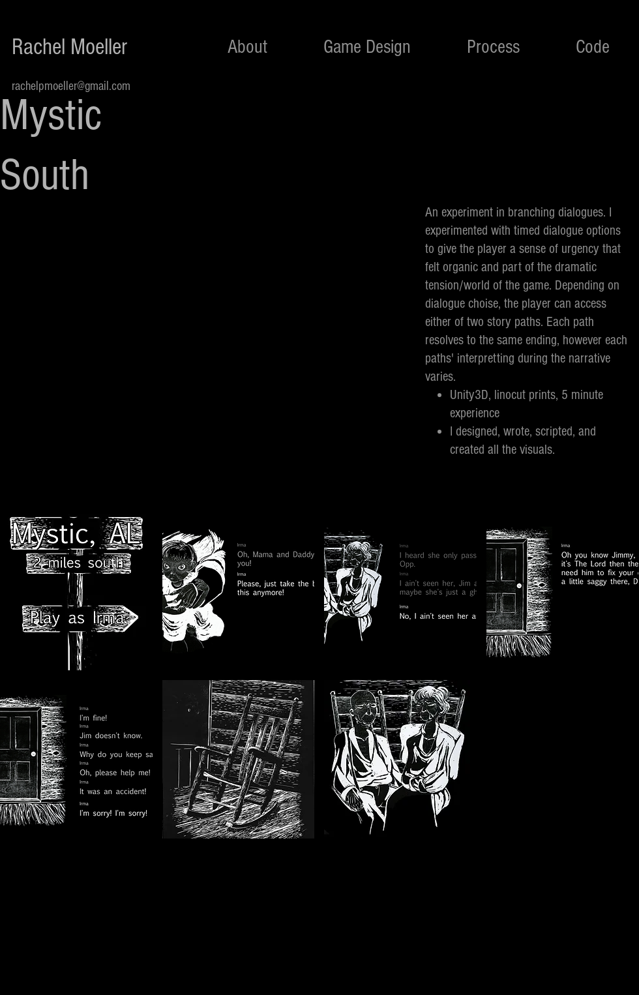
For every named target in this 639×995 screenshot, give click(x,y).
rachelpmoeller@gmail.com (71, 86)
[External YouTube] (208, 322)
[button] (76, 591)
